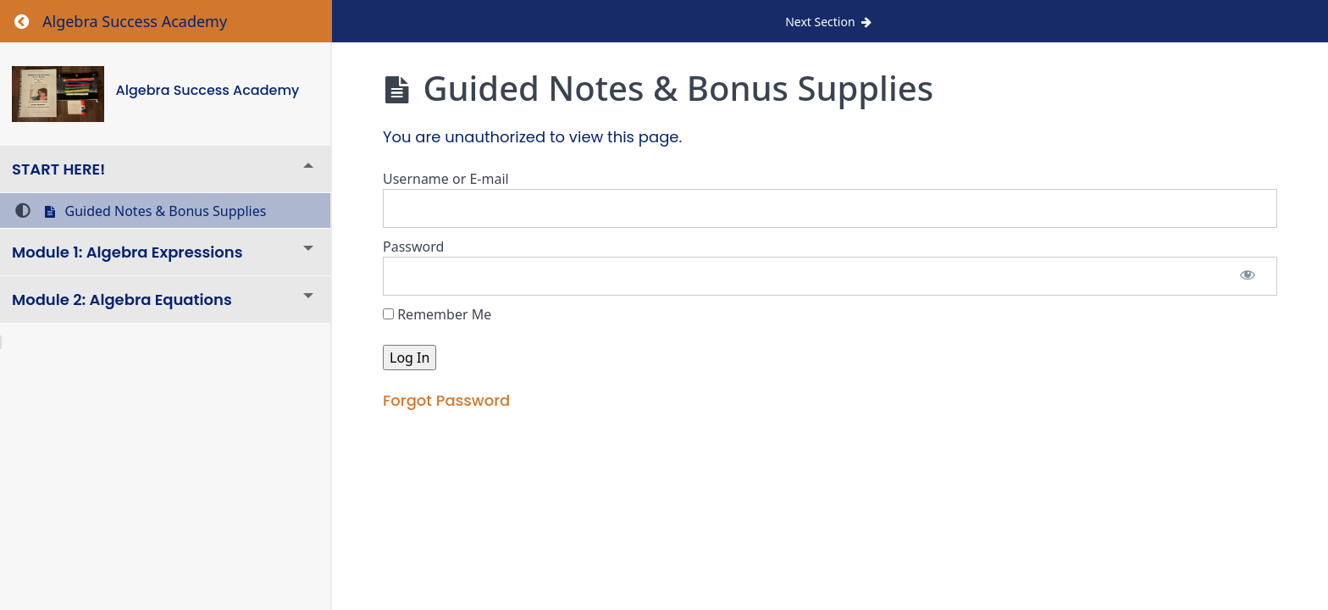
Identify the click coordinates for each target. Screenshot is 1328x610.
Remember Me (437, 314)
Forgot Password (446, 400)
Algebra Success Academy (208, 90)
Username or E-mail (446, 178)
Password (413, 246)
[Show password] (1247, 276)
